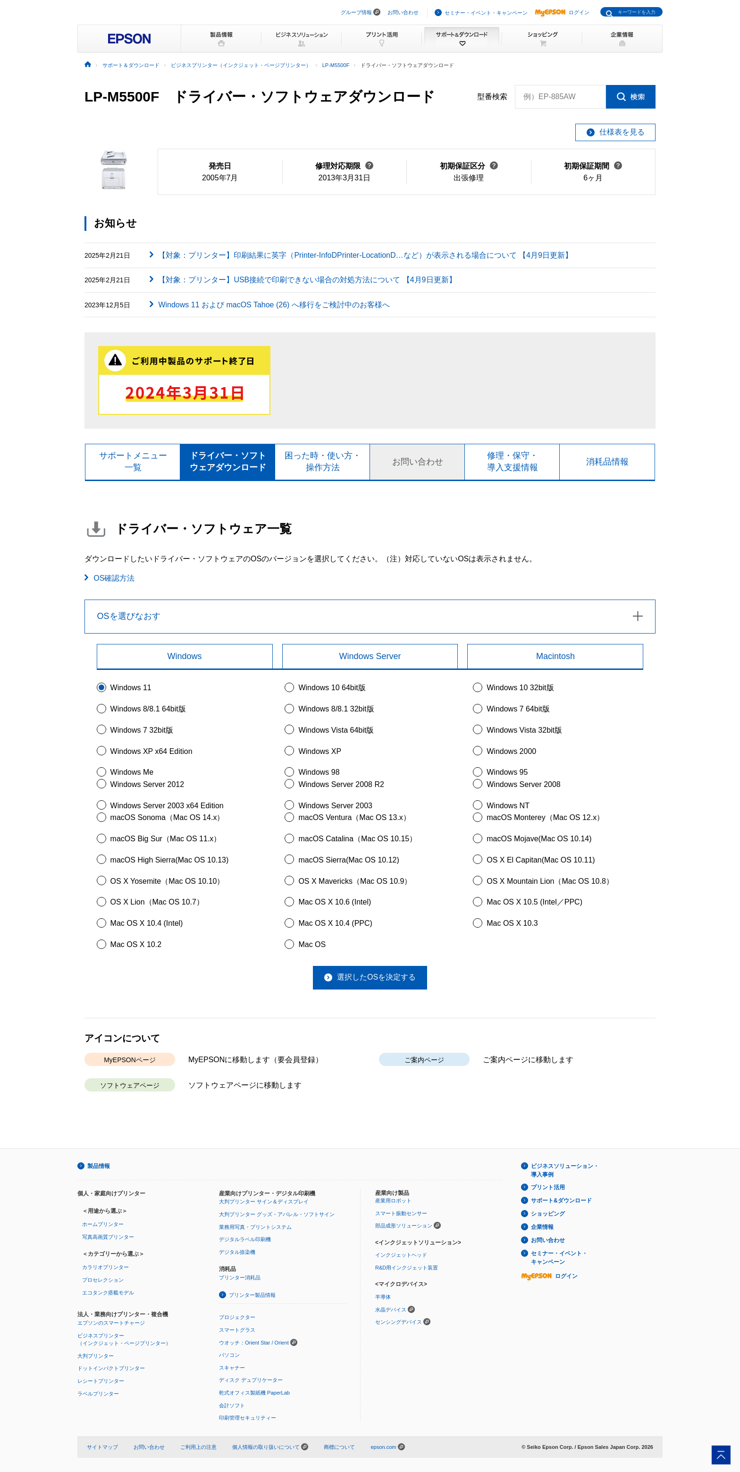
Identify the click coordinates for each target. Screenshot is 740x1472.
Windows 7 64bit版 (518, 709)
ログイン (562, 12)
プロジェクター (237, 1317)
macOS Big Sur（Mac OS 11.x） (165, 839)
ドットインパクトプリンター (111, 1368)
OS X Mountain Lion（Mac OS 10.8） (550, 881)
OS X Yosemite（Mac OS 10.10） (167, 881)
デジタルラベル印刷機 (245, 1239)
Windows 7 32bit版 (141, 730)
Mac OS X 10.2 (136, 944)
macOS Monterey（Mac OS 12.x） (545, 817)
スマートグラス (237, 1330)
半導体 (383, 1297)
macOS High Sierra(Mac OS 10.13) (169, 860)
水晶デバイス (390, 1309)
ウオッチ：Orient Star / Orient (254, 1342)
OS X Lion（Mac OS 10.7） (157, 902)
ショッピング (548, 1213)
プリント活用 (548, 1187)
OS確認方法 (114, 578)
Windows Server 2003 (335, 806)
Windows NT (508, 806)
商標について (339, 1447)
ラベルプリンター (98, 1393)
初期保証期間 (593, 166)
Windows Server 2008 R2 (341, 784)
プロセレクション (103, 1280)
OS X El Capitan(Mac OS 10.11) (541, 860)
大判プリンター (95, 1356)
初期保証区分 (469, 166)
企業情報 (542, 1227)
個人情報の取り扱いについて (270, 1447)
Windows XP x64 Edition (151, 751)
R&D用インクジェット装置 (406, 1267)
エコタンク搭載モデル (108, 1292)
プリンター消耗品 (240, 1277)
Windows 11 (130, 688)
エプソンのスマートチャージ (111, 1323)
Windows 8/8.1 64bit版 (148, 709)
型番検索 (492, 97)
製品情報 (98, 1166)
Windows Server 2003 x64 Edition (167, 806)
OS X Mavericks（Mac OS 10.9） (355, 881)
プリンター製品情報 (252, 1295)
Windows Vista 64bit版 (336, 730)
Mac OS (312, 944)
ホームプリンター (103, 1224)
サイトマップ (102, 1447)
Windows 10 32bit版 (520, 688)
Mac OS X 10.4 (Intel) (146, 923)
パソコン (229, 1355)
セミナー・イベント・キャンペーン (486, 13)
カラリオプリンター (105, 1267)
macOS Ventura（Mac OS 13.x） (354, 817)
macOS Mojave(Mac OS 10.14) (539, 839)
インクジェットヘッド (401, 1255)
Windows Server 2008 (524, 784)
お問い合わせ (403, 12)
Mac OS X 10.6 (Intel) (334, 902)
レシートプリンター (100, 1381)
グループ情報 (356, 12)
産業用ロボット (393, 1200)
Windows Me (132, 772)
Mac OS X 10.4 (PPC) (335, 923)
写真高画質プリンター (108, 1237)
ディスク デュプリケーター (251, 1380)
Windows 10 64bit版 (331, 688)
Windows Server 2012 (147, 784)
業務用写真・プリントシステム (255, 1227)
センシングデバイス (398, 1322)
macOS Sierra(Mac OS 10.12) (348, 860)
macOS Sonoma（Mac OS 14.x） (167, 817)
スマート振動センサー (401, 1213)
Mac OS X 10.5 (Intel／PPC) (534, 902)
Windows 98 (318, 772)
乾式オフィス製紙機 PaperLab (254, 1393)
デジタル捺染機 (237, 1252)
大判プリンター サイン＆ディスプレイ (264, 1201)
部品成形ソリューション (403, 1225)
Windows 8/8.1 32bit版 (336, 709)
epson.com (383, 1447)
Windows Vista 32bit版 (524, 730)
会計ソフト (232, 1405)
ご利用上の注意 (198, 1447)
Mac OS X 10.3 (512, 923)
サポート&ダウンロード (561, 1200)
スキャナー (232, 1367)
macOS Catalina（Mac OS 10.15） (357, 839)
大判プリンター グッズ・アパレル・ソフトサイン (277, 1214)
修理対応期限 (344, 166)
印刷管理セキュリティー (247, 1418)
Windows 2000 (511, 751)
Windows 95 (507, 772)
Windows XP (319, 751)
